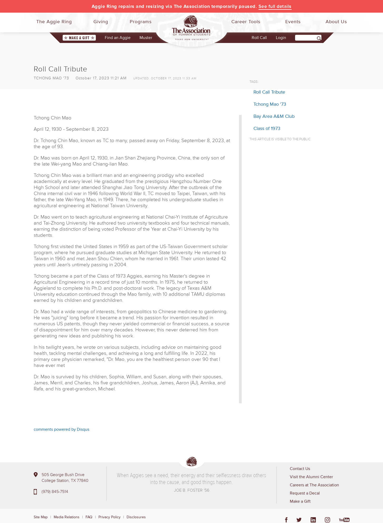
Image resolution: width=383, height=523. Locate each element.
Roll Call (259, 37)
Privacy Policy (109, 517)
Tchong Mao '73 (269, 104)
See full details (275, 6)
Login (281, 37)
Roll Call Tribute (269, 92)
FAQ (89, 517)
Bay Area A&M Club (274, 116)
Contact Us (300, 468)
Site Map (41, 517)
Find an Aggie (118, 37)
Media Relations (66, 517)
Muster (146, 37)
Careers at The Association (314, 485)
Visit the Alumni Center (311, 477)
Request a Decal (305, 493)
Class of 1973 (266, 128)
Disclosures (136, 517)
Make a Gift (79, 38)
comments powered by (61, 429)
